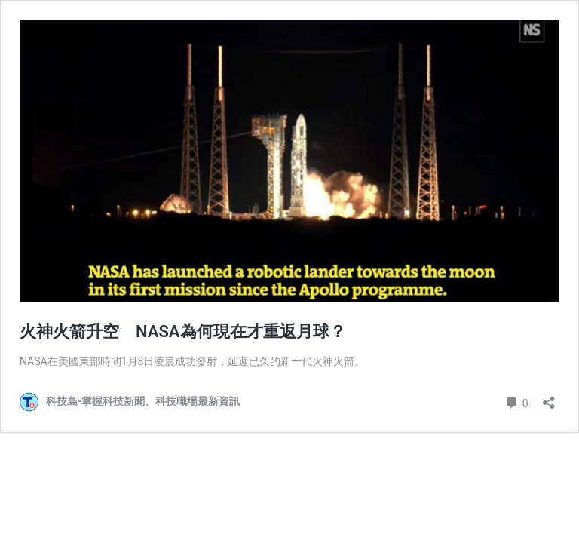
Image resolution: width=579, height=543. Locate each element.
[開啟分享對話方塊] (548, 398)
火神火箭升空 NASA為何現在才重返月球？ (183, 331)
